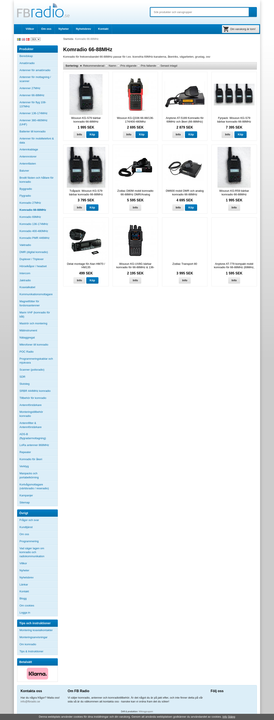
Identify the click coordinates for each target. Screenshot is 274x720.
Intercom (24, 273)
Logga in (24, 612)
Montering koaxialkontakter (36, 630)
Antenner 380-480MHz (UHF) (38, 122)
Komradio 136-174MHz (33, 224)
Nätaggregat (27, 337)
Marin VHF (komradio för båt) (34, 314)
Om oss (46, 28)
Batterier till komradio (32, 131)
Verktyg (24, 466)
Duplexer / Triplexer (31, 259)
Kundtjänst (26, 527)
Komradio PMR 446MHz (34, 238)
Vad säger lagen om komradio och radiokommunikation (31, 552)
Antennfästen (38, 163)
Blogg (23, 598)
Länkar (23, 584)
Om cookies (26, 605)
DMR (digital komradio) (33, 252)
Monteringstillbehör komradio (31, 414)
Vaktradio (25, 245)
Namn (112, 65)
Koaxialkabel (27, 287)
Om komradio (27, 644)
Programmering (29, 541)
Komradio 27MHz (30, 202)
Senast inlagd (168, 65)
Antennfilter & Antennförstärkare (30, 425)
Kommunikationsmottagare (36, 294)
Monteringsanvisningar (33, 637)
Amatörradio (38, 63)
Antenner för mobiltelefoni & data (36, 140)
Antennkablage (28, 149)
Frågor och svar (29, 520)
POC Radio (26, 351)
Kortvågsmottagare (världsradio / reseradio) (34, 486)
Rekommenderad (93, 65)
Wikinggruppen (146, 711)
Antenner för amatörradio (38, 70)
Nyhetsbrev (83, 28)
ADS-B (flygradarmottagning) (32, 436)
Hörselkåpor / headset (33, 266)
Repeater (25, 452)
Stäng (231, 716)
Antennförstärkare (30, 405)
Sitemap (24, 502)
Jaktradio (25, 280)
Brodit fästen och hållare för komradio (36, 179)
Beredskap (26, 56)
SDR (22, 376)
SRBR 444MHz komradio (35, 390)
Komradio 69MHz (30, 217)
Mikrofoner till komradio (33, 344)
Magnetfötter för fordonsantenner (29, 303)
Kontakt (103, 28)
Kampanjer (26, 495)
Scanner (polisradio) (31, 369)
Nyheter (63, 28)
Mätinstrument (28, 330)
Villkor (30, 28)
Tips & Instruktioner (31, 651)
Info (79, 134)
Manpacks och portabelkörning (29, 475)
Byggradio (25, 188)
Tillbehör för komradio (38, 398)
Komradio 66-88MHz (32, 209)
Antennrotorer (28, 156)
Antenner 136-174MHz (38, 113)
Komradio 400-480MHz (33, 231)
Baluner (24, 170)
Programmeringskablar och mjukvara (36, 360)
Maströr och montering (33, 323)
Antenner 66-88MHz (38, 95)
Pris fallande (148, 65)
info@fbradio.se (30, 701)
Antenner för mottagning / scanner (35, 79)
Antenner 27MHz (38, 88)
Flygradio (25, 195)
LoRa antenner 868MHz (34, 445)
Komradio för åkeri (30, 459)
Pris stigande (129, 65)
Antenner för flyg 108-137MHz (32, 104)
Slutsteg (24, 383)
